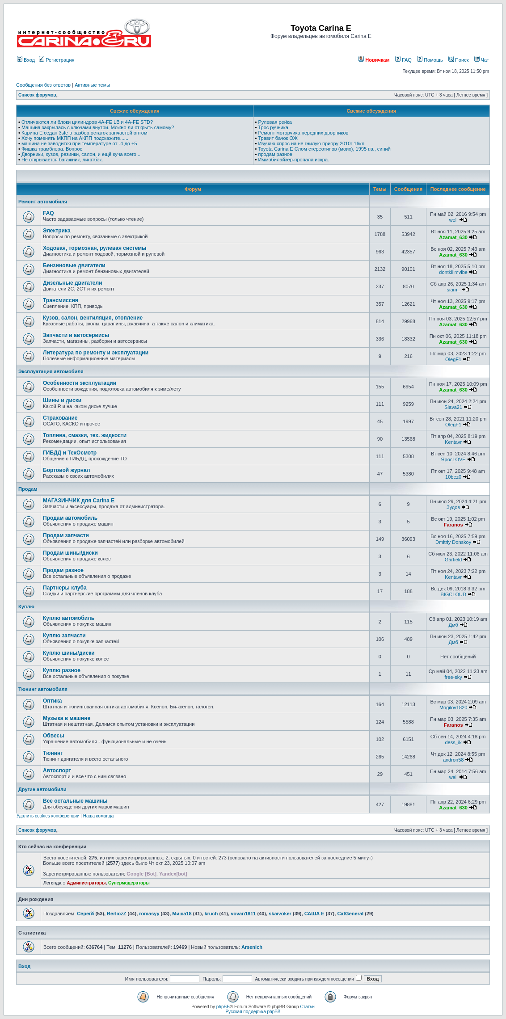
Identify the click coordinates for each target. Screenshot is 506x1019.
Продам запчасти (66, 535)
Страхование (60, 418)
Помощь (430, 60)
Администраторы (86, 882)
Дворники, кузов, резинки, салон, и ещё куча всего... (80, 154)
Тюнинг (53, 753)
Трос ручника (273, 127)
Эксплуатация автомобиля (51, 371)
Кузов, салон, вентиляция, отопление (93, 318)
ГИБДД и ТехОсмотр (70, 453)
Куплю (26, 606)
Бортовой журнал (66, 470)
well (453, 220)
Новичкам (373, 60)
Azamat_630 (453, 237)
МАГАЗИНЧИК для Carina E (78, 500)
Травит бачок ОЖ (278, 138)
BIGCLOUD (453, 594)
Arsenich (251, 947)
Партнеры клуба (65, 588)
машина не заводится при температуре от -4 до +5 (79, 143)
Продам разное (63, 570)
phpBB (223, 1006)
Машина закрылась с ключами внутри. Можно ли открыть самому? (97, 127)
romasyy (149, 913)
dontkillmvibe (453, 272)
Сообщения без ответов (43, 85)
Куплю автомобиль (68, 618)
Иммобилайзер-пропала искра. (293, 159)
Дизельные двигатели (72, 283)
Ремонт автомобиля (42, 201)
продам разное (275, 154)
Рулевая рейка (275, 122)
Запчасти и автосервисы (76, 335)
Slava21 (453, 407)
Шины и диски (62, 400)
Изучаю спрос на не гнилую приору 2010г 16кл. (312, 143)
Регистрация (56, 60)
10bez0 (453, 477)
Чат (481, 60)
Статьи (307, 1006)
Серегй (85, 913)
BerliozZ (116, 913)
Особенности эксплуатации (79, 383)
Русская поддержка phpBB (252, 1011)
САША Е (314, 913)
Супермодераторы (129, 882)
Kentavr (453, 442)
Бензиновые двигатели (74, 265)
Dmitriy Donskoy (453, 542)
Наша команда (98, 815)
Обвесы (53, 736)
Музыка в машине (66, 718)
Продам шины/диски (70, 553)
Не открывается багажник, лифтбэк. (62, 159)
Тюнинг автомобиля (42, 689)
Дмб (453, 624)
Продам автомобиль (70, 518)
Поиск (458, 60)
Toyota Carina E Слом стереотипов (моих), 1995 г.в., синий (324, 149)
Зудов (453, 507)
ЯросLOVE (453, 459)
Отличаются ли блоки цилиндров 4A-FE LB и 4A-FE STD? (87, 122)
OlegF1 (453, 359)
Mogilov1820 (453, 707)
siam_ (453, 289)
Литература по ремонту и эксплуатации (95, 352)
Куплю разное (61, 670)
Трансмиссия (60, 300)
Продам (27, 489)
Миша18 (181, 913)
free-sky (453, 677)
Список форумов (37, 95)
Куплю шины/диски (69, 653)
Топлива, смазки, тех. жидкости (84, 435)
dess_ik (453, 742)
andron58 (453, 759)
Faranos (453, 524)
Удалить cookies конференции (48, 815)
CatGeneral (350, 913)
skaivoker (280, 913)
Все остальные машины (75, 801)
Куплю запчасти (64, 635)
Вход (26, 60)
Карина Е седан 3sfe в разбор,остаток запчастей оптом (84, 132)
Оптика (52, 701)
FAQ (403, 60)
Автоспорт (57, 770)
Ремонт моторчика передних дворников (303, 132)
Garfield (453, 559)
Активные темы (92, 85)
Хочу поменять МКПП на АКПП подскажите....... (75, 138)
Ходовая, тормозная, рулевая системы (95, 248)
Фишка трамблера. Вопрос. (52, 149)
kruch (211, 913)
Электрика (57, 230)
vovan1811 (243, 913)
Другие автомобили (42, 789)
